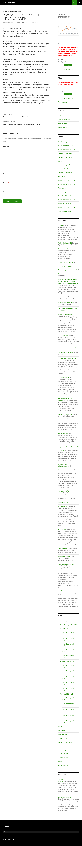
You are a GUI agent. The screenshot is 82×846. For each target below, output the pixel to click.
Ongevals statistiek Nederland (68, 447)
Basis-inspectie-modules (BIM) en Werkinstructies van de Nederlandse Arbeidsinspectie (68, 281)
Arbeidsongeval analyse (65, 262)
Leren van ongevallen (65, 153)
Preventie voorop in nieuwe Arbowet (27, 115)
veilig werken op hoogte (66, 564)
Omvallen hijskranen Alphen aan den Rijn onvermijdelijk (27, 123)
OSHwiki (61, 450)
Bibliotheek (61, 176)
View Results (68, 69)
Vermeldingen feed (64, 119)
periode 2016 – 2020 (67, 661)
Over (59, 746)
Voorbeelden (64, 738)
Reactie (6, 146)
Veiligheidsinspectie (64, 797)
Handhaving (62, 192)
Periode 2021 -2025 (64, 211)
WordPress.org (63, 127)
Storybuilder (62, 529)
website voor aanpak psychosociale (64, 592)
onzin (61, 59)
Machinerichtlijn (63, 433)
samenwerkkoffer (64, 491)
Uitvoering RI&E (63, 549)
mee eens (63, 61)
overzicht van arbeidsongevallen (64, 465)
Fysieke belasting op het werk (67, 358)
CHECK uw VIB (63, 335)
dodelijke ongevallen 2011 (66, 142)
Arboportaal (62, 274)
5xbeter (60, 226)
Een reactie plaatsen (30, 22)
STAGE (60, 161)
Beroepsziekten (63, 297)
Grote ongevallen (63, 377)
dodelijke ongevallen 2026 (66, 207)
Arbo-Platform (9, 2)
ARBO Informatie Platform (12, 11)
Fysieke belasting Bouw (65, 352)
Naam (6, 174)
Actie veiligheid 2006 (65, 243)
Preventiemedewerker (65, 470)
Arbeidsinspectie (63, 249)
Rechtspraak (64, 757)
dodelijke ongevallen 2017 (66, 146)
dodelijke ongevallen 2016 (66, 184)
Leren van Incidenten (65, 414)
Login (60, 116)
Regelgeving (62, 188)
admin (18, 22)
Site (4, 192)
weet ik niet (63, 63)
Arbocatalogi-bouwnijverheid (68, 270)
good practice (62, 734)
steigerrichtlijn (63, 502)
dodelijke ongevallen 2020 (66, 149)
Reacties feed (62, 123)
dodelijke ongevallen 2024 (66, 199)
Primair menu (79, 2)
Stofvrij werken (63, 506)
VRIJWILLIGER (63, 169)
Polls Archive (62, 102)
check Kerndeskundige (65, 314)
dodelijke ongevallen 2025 (66, 203)
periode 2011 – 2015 (65, 196)
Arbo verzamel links (64, 266)
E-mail (6, 183)
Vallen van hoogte (64, 556)
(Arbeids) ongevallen (64, 621)
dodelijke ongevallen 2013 (66, 180)
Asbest (60, 727)
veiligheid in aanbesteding (66, 572)
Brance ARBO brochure (66, 302)
